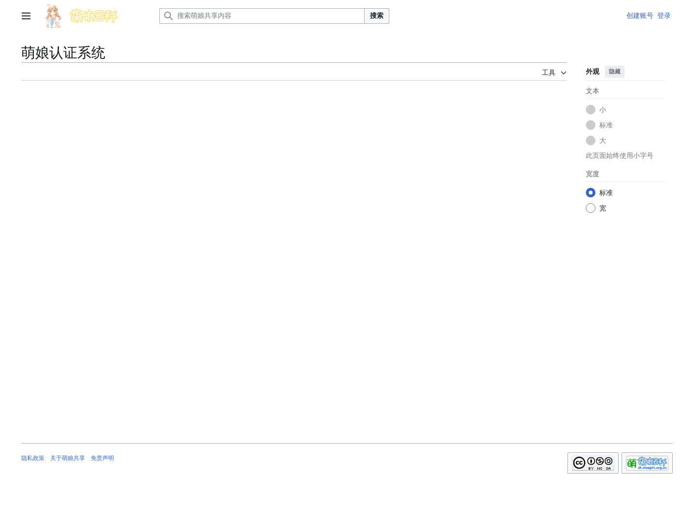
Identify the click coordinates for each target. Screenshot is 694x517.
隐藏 (615, 71)
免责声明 (102, 458)
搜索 (376, 15)
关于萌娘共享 (67, 458)
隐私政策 (32, 458)
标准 (606, 125)
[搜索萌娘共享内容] (262, 16)
